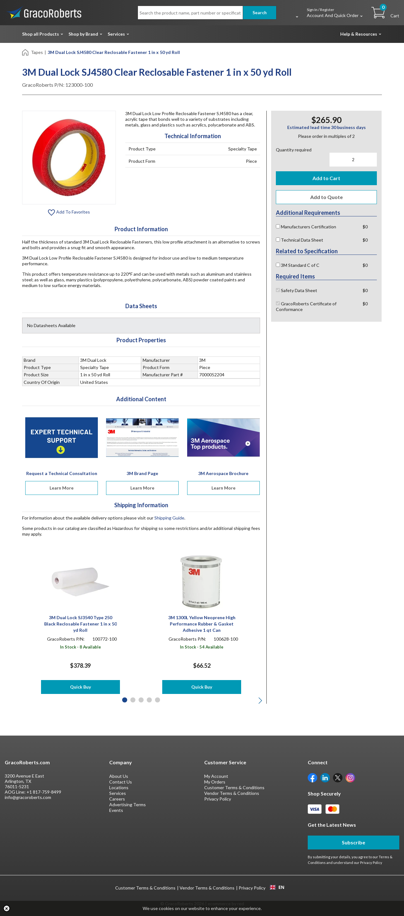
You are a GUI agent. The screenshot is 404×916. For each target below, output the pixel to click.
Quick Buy (80, 687)
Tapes (37, 52)
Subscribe (353, 842)
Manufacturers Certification (306, 226)
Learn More (62, 487)
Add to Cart (326, 178)
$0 (365, 226)
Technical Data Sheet (299, 240)
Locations (118, 787)
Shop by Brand (83, 34)
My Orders (214, 781)
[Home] (25, 52)
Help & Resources (358, 34)
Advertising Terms (127, 804)
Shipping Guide (169, 517)
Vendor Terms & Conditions (231, 793)
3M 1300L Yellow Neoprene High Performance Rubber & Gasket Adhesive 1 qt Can (201, 624)
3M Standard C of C (297, 265)
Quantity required (294, 149)
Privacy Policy (217, 799)
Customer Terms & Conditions (234, 787)
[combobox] (276, 887)
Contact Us (120, 781)
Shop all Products (40, 34)
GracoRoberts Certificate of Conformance (306, 306)
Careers (117, 799)
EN (277, 887)
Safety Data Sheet (296, 290)
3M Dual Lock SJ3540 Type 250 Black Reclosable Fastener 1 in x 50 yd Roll (80, 624)
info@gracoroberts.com (28, 797)
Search (259, 12)
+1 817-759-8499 (44, 792)
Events (116, 810)
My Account (216, 776)
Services (116, 34)
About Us (118, 776)
